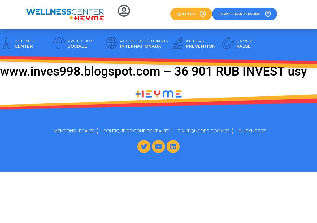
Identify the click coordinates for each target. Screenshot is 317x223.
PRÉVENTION (200, 43)
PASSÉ (245, 43)
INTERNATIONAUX (144, 43)
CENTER (25, 43)
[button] (191, 14)
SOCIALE (80, 43)
